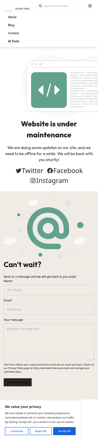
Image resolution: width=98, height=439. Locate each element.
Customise (16, 431)
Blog (11, 25)
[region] (40, 420)
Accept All (64, 431)
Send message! (17, 382)
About (12, 17)
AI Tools (13, 41)
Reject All (40, 431)
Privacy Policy (15, 368)
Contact (13, 33)
